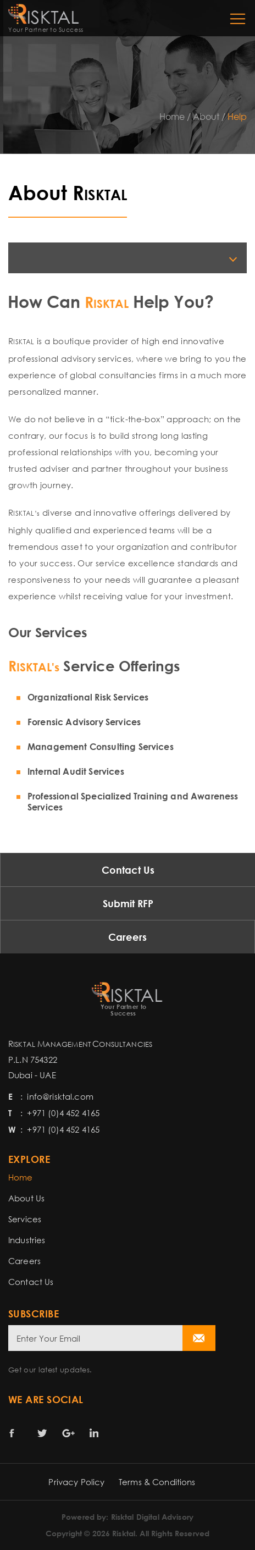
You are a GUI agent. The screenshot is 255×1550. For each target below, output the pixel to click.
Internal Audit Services (75, 771)
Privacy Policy (76, 1482)
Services (24, 1219)
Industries (27, 1240)
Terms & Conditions (157, 1482)
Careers (127, 937)
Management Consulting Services (100, 746)
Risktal (123, 1533)
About (206, 116)
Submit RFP (128, 903)
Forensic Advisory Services (84, 721)
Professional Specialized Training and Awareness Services (133, 802)
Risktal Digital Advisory (152, 1516)
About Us (26, 1198)
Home (172, 116)
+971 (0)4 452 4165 (63, 1113)
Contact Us (128, 870)
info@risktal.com (60, 1096)
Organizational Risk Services (88, 697)
